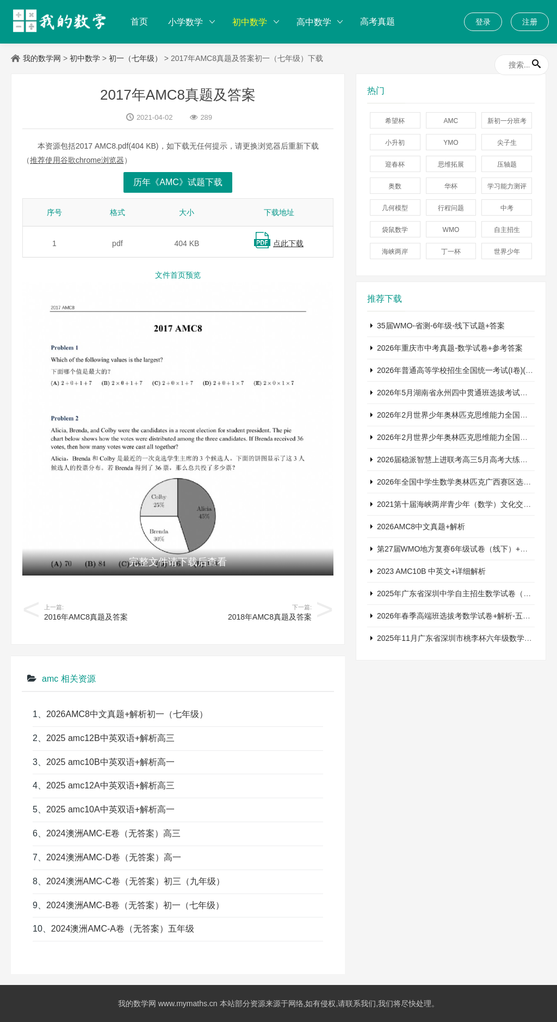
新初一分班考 (507, 121)
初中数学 (249, 22)
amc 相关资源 (69, 678)
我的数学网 (42, 58)
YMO (450, 142)
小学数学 (185, 22)
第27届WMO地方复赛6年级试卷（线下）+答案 (456, 548)
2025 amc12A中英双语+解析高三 (110, 785)
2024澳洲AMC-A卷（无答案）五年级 (122, 928)
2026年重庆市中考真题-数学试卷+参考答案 (450, 348)
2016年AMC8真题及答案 (86, 617)
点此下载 (288, 243)
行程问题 (451, 208)
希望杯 (395, 121)
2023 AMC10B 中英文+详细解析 (431, 571)
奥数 (394, 186)
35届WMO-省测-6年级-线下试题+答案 (441, 325)
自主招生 (507, 230)
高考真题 (377, 21)
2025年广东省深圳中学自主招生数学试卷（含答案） (465, 593)
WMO (451, 230)
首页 (139, 21)
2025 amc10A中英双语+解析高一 (110, 809)
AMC (451, 121)
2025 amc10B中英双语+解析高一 (110, 762)
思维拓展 (451, 164)
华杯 (450, 186)
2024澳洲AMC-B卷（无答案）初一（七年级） (135, 905)
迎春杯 (395, 164)
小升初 (395, 142)
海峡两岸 (395, 251)
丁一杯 (451, 251)
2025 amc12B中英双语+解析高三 (110, 738)
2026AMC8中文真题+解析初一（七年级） (127, 714)
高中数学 (313, 22)
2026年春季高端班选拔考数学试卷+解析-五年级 (457, 615)
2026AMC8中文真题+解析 (421, 526)
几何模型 (395, 208)
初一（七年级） (135, 58)
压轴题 (507, 164)
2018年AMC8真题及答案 (270, 617)
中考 (506, 208)
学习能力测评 (507, 186)
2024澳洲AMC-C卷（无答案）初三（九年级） (135, 881)
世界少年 (507, 251)
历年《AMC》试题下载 (177, 182)
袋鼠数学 (395, 230)
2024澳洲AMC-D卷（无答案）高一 (113, 857)
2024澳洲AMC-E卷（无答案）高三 (113, 833)
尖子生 (507, 142)
